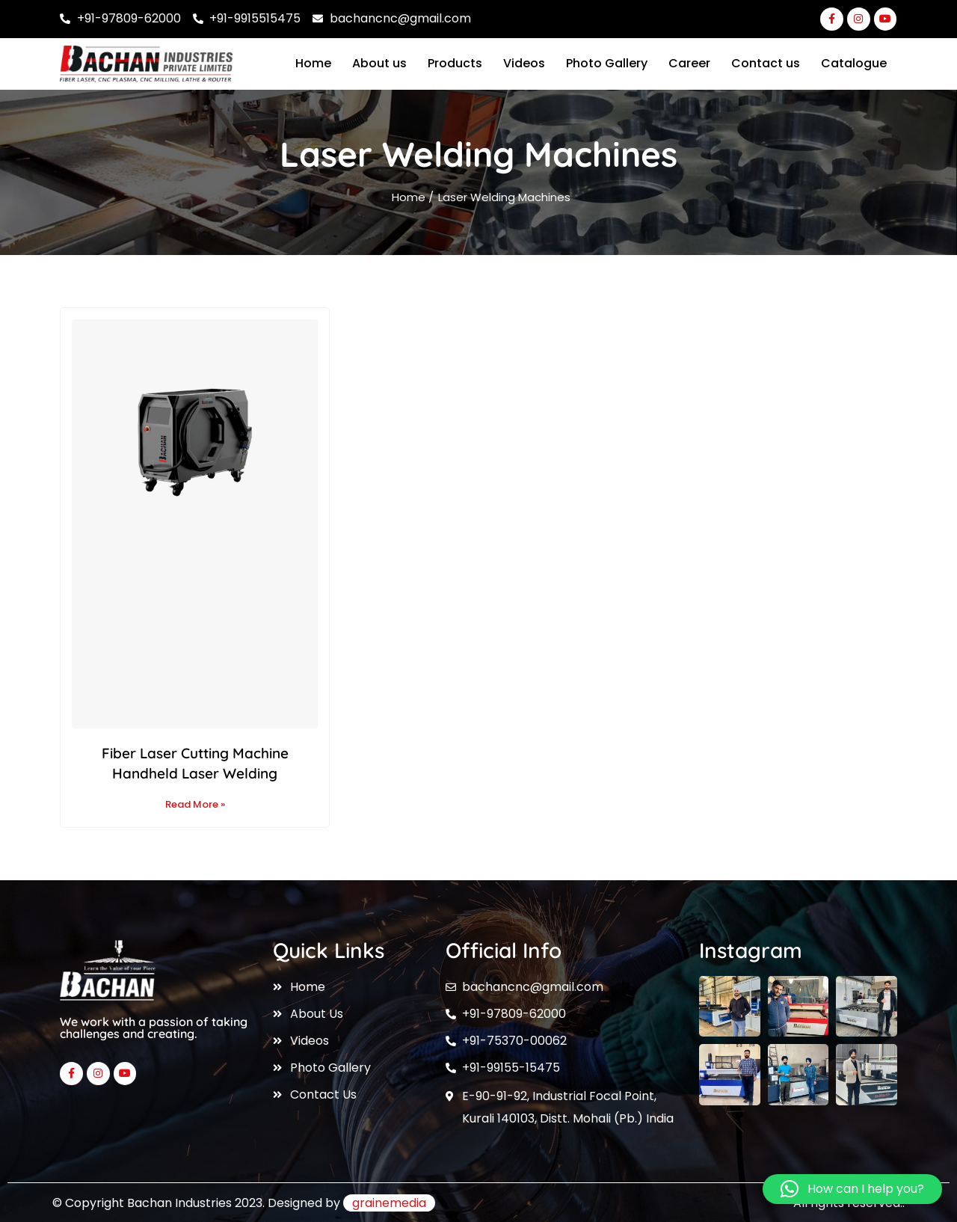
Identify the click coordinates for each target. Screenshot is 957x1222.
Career (689, 63)
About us (379, 63)
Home (313, 63)
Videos (524, 63)
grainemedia (389, 1203)
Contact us (765, 63)
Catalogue (854, 63)
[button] (852, 1189)
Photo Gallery (606, 63)
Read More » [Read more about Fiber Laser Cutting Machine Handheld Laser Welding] (195, 804)
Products (455, 63)
